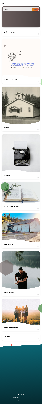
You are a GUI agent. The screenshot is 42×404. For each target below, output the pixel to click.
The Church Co (21, 400)
